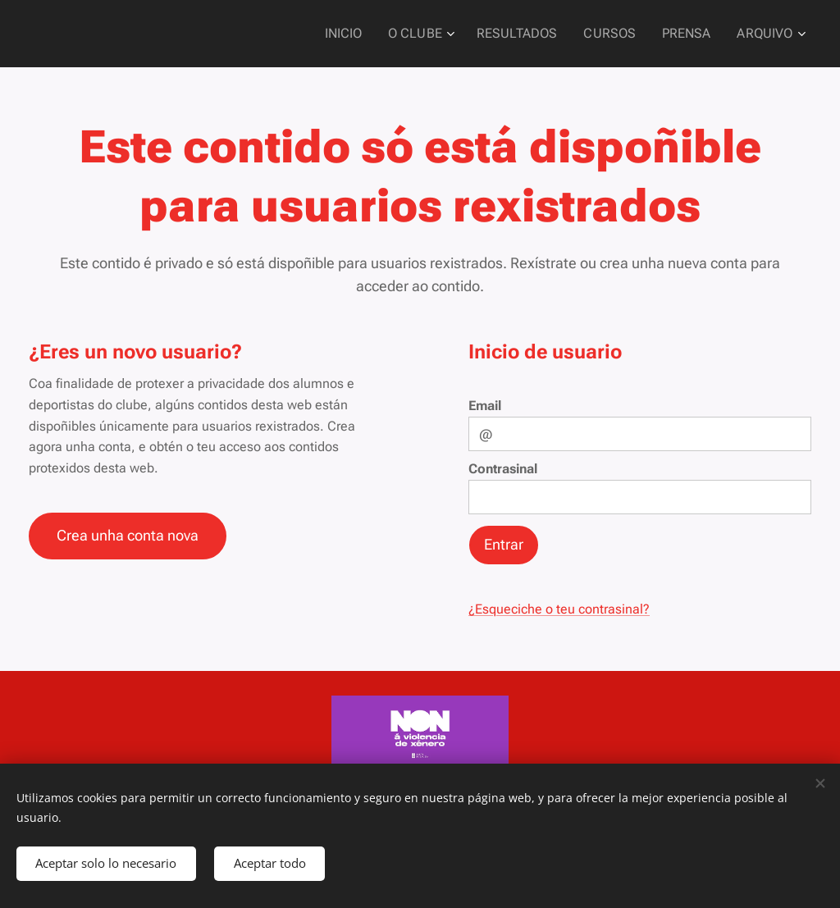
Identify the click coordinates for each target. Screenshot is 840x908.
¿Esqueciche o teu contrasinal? (559, 609)
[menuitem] (368, 33)
